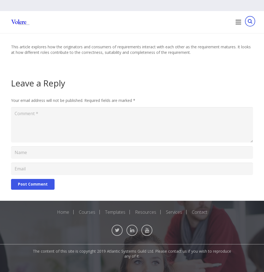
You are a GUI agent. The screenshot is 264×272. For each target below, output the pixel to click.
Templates (115, 212)
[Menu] (238, 22)
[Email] (132, 169)
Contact (199, 212)
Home (63, 212)
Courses (87, 212)
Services (174, 212)
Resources (145, 212)
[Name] (132, 152)
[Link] (20, 22)
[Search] (249, 22)
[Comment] (132, 124)
